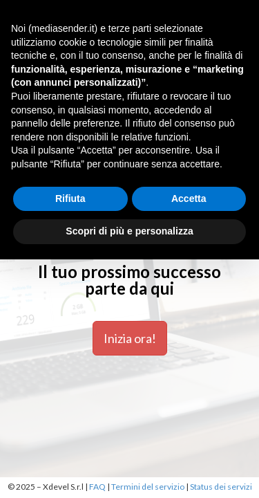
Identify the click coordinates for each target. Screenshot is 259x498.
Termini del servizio (147, 486)
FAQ (97, 486)
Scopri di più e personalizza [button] (129, 231)
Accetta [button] (189, 198)
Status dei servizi (221, 486)
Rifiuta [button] (70, 198)
